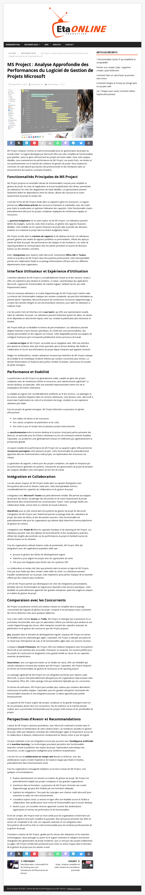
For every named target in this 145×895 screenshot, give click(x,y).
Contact (69, 44)
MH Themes (61, 888)
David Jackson (37, 84)
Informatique (31, 44)
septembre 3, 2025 (19, 84)
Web (46, 44)
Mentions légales (74, 888)
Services (57, 44)
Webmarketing (13, 44)
